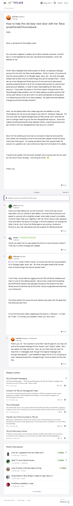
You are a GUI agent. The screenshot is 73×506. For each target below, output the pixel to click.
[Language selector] (46, 3)
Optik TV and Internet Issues (22, 460)
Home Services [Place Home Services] (8, 8)
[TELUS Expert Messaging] (35, 382)
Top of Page (21, 500)
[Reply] (64, 185)
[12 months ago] (14, 412)
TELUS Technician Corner (16, 431)
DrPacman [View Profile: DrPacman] (16, 256)
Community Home (9, 500)
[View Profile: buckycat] (8, 454)
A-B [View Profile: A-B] (7, 385)
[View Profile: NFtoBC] (10, 239)
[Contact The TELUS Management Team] (36, 395)
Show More (36, 491)
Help (28, 500)
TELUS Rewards (12, 405)
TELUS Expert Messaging (16, 378)
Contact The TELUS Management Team (22, 391)
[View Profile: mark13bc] (8, 17)
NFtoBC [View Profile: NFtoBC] (15, 237)
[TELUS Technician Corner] (36, 435)
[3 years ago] (15, 438)
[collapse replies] (4, 205)
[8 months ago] (13, 426)
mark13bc (14, 262)
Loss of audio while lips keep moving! (26, 468)
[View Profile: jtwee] (8, 485)
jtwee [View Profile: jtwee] (22, 486)
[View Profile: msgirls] (8, 477)
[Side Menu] (5, 3)
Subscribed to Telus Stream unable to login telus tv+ (32, 476)
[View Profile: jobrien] (10, 206)
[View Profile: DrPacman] (10, 257)
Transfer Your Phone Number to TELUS (22, 417)
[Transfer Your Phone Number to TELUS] (36, 422)
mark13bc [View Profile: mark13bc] (15, 16)
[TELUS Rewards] (36, 408)
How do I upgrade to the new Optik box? (27, 453)
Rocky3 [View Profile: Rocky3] (23, 470)
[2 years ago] (13, 386)
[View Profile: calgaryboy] (8, 461)
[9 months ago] (13, 400)
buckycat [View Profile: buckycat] (24, 455)
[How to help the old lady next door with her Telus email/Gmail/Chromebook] (16, 208)
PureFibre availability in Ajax (22, 483)
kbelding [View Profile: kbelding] (8, 438)
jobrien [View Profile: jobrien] (15, 205)
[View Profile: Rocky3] (8, 469)
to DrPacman (33, 338)
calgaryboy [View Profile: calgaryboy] (24, 463)
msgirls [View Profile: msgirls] (23, 478)
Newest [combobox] (66, 192)
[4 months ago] (15, 455)
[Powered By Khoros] (64, 501)
